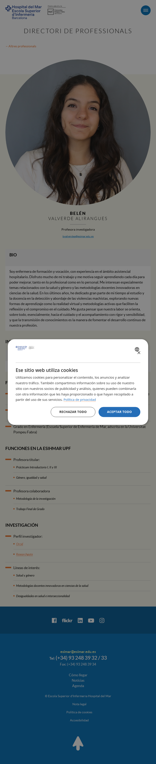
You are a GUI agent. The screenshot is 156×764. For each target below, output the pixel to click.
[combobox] (137, 349)
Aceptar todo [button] (119, 412)
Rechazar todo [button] (73, 412)
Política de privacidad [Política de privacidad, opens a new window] (80, 399)
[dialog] (78, 382)
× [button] (138, 353)
